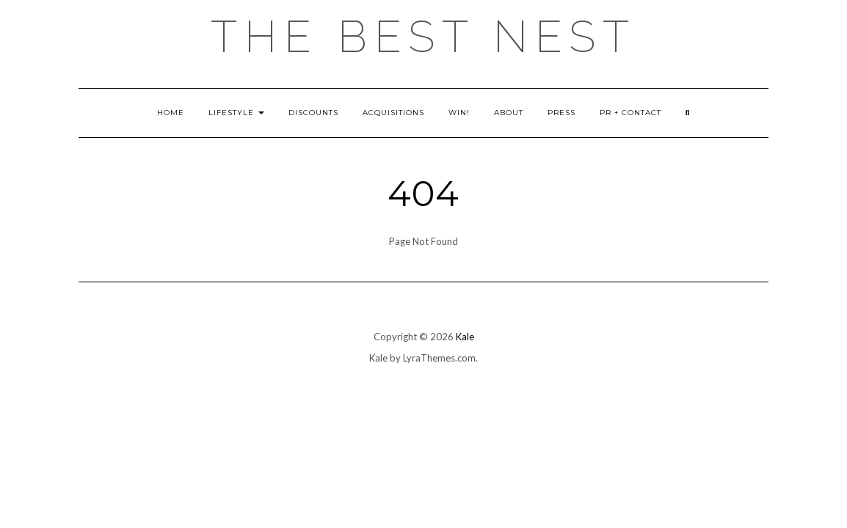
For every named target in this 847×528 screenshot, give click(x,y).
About (508, 112)
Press (561, 112)
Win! (459, 112)
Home (170, 112)
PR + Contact (630, 112)
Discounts (313, 112)
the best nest (423, 36)
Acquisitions (393, 112)
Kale (465, 336)
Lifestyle (236, 112)
